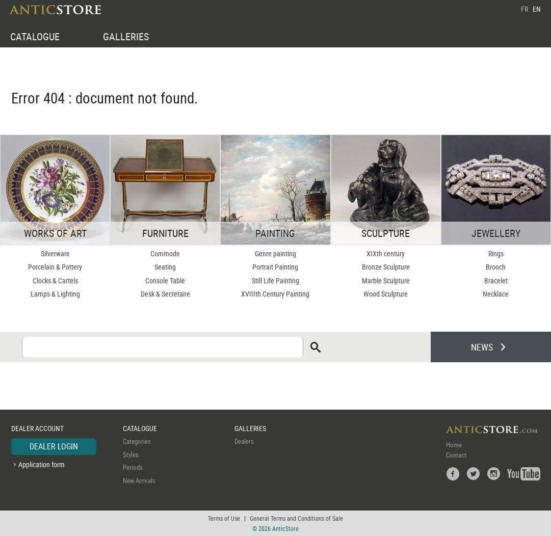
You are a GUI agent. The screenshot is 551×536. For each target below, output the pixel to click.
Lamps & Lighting (55, 294)
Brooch (496, 267)
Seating (165, 267)
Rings (496, 253)
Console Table (165, 280)
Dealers (244, 441)
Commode (165, 253)
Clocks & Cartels (55, 280)
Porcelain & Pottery (55, 267)
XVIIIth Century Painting (275, 294)
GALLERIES (126, 36)
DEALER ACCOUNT (37, 428)
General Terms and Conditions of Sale (296, 518)
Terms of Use (224, 518)
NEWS (482, 347)
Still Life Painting (275, 280)
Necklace (496, 294)
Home (454, 444)
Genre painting (275, 253)
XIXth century (385, 253)
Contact (456, 455)
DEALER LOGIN (54, 446)
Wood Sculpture (385, 294)
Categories (137, 441)
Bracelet (496, 280)
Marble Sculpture (386, 280)
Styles (131, 454)
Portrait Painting (275, 267)
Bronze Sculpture (386, 267)
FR (524, 9)
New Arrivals (139, 480)
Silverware (55, 253)
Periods (133, 467)
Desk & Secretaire (165, 294)
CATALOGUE (35, 36)
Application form (41, 464)
